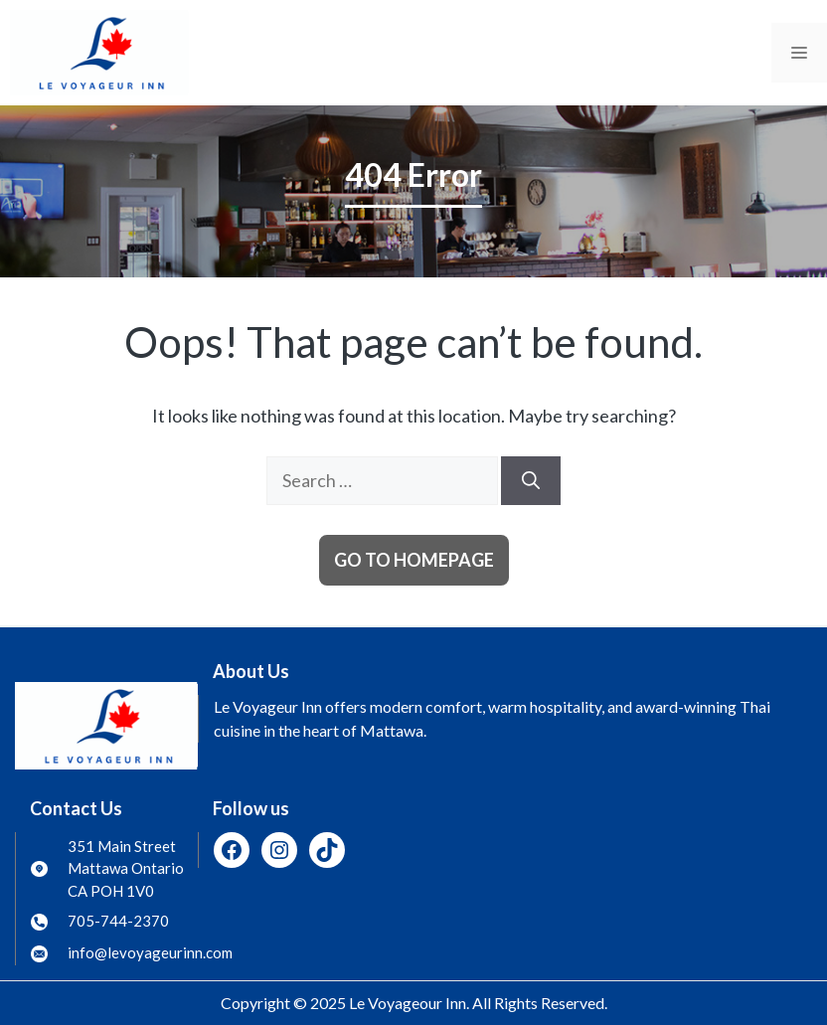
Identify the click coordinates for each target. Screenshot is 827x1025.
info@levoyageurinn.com (150, 952)
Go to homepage (414, 560)
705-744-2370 (118, 921)
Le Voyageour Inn (407, 1002)
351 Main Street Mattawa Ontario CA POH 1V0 (126, 868)
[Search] (531, 480)
